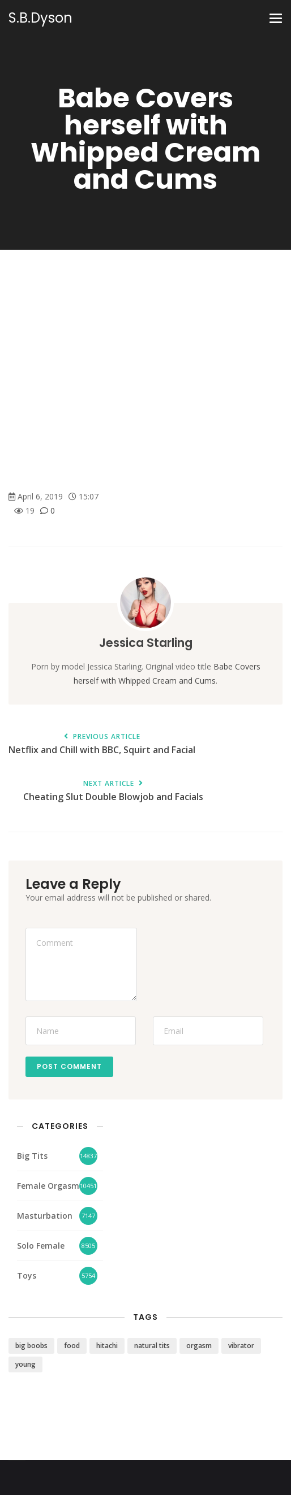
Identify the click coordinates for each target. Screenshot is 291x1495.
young (25, 1364)
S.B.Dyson (40, 18)
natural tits (152, 1345)
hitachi (107, 1345)
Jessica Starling (145, 642)
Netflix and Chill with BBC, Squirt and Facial (101, 744)
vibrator (241, 1345)
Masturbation (44, 1215)
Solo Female (41, 1245)
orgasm (199, 1345)
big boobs (31, 1345)
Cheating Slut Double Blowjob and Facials (113, 791)
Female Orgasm (48, 1185)
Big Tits (32, 1155)
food (72, 1345)
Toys (26, 1275)
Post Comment (69, 1066)
